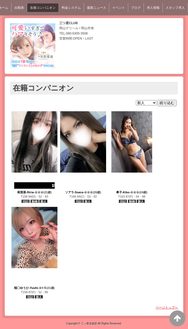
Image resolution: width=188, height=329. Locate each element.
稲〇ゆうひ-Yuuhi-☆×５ (30, 287)
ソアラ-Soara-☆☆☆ (79, 192)
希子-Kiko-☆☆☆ (127, 192)
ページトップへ (167, 307)
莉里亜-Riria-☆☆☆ (30, 192)
